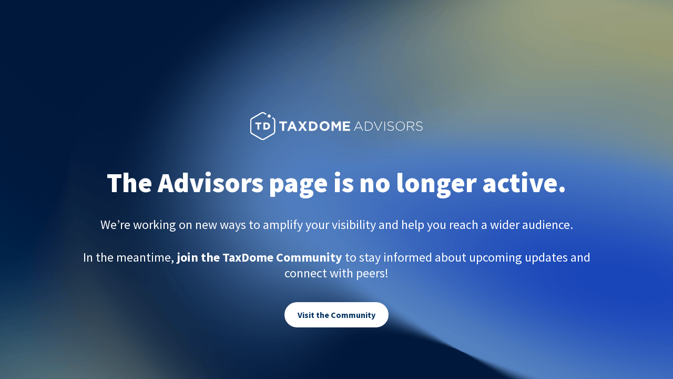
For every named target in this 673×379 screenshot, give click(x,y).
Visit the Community (336, 315)
